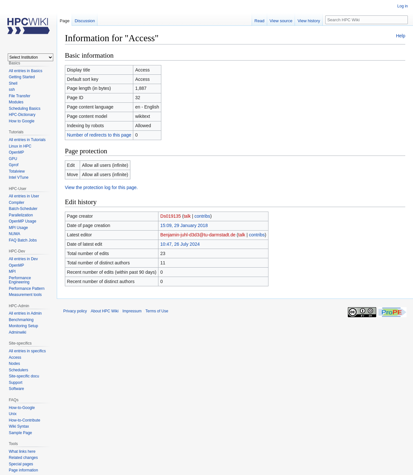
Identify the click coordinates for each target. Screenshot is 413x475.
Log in (402, 6)
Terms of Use (157, 311)
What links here (22, 451)
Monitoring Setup (23, 326)
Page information (23, 470)
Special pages (21, 464)
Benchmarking (21, 320)
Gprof (13, 165)
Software (16, 388)
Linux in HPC (20, 146)
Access (15, 357)
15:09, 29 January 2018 (184, 225)
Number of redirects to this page (99, 135)
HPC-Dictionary (22, 114)
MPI (12, 271)
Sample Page (20, 433)
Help (400, 35)
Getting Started (22, 77)
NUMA (14, 234)
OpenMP (16, 152)
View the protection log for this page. (101, 187)
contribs (202, 216)
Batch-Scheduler (23, 208)
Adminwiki (17, 332)
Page (64, 20)
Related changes (23, 457)
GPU (13, 159)
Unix (12, 414)
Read (260, 20)
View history (308, 20)
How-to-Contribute (24, 420)
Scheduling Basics (24, 108)
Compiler (16, 202)
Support (15, 382)
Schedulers (18, 370)
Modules (16, 102)
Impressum (131, 311)
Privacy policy (75, 311)
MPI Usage (18, 227)
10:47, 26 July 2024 (180, 244)
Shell (13, 83)
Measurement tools (25, 294)
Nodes (14, 363)
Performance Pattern (27, 288)
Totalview (17, 171)
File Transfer (19, 96)
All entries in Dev (23, 259)
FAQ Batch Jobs (23, 240)
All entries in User (24, 196)
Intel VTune (18, 177)
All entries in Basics (25, 71)
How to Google (21, 121)
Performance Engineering (20, 280)
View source (281, 20)
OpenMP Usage (22, 221)
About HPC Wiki (104, 311)
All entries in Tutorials (27, 140)
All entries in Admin (25, 313)
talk (187, 216)
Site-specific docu (24, 376)
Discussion (85, 20)
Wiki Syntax (19, 426)
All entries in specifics (27, 351)
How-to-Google (22, 407)
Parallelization (21, 215)
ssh (12, 89)
